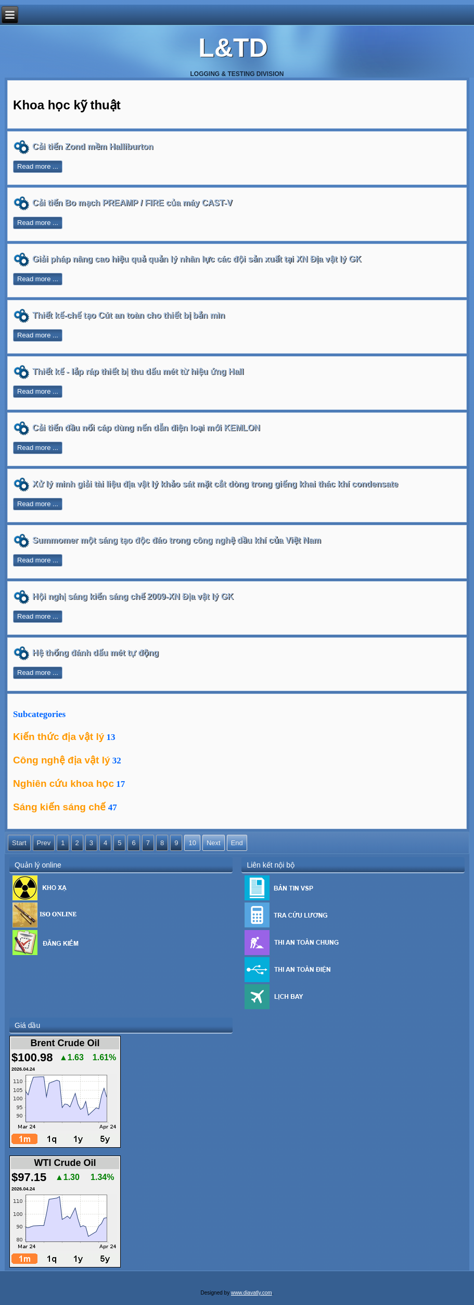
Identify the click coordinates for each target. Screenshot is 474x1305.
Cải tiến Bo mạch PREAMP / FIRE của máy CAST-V (132, 202)
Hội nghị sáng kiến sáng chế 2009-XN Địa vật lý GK (132, 596)
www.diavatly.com (251, 1293)
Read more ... (37, 166)
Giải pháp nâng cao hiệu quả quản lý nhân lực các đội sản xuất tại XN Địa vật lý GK (196, 259)
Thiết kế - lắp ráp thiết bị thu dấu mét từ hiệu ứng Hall (138, 371)
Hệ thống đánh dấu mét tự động (95, 652)
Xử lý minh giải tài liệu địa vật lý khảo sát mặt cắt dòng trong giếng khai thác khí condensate (215, 484)
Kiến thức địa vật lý (58, 736)
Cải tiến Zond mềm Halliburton (92, 146)
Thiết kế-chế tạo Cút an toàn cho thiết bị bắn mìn (128, 315)
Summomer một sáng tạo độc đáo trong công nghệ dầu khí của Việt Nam (176, 540)
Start (19, 843)
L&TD (232, 47)
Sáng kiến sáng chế (59, 806)
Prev (44, 843)
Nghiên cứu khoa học (63, 783)
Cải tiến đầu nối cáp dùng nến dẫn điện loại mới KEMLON (146, 427)
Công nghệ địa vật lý (61, 760)
